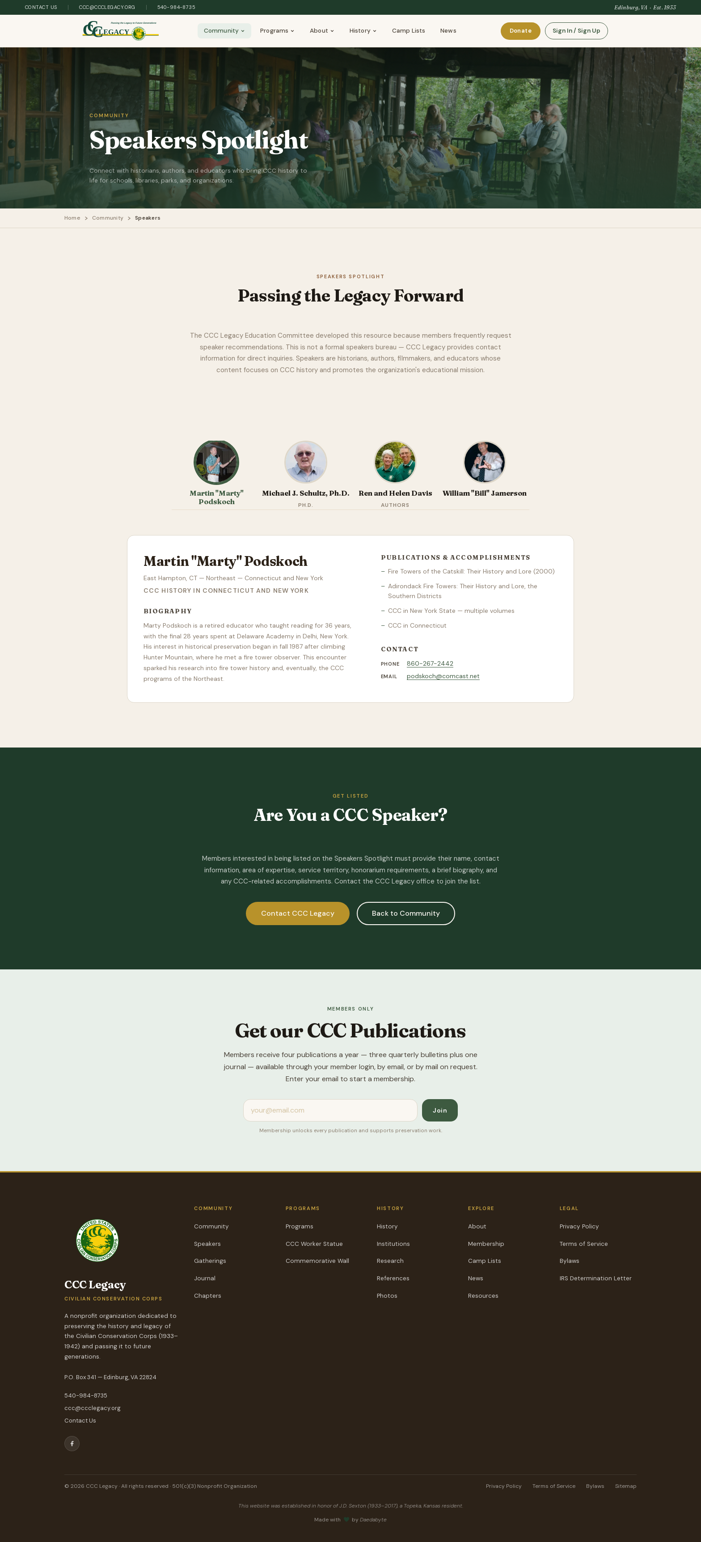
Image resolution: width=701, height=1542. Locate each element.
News (448, 30)
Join (440, 1110)
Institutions (393, 1244)
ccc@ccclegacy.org (107, 7)
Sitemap (626, 1486)
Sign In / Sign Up (576, 30)
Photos (387, 1296)
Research (390, 1261)
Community (224, 30)
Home (72, 217)
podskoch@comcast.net (443, 676)
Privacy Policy (579, 1226)
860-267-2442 (430, 663)
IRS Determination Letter (596, 1278)
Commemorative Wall (317, 1261)
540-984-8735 (176, 7)
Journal (204, 1278)
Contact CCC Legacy (297, 913)
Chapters (207, 1296)
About (322, 30)
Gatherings (210, 1261)
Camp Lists (408, 30)
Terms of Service (584, 1244)
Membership (486, 1244)
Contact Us (41, 7)
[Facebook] (72, 1443)
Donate (521, 30)
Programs (277, 30)
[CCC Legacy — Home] (121, 31)
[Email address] (330, 1110)
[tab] (216, 475)
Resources (483, 1296)
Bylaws (569, 1261)
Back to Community (406, 913)
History (363, 30)
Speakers (207, 1244)
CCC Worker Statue (314, 1244)
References (393, 1278)
